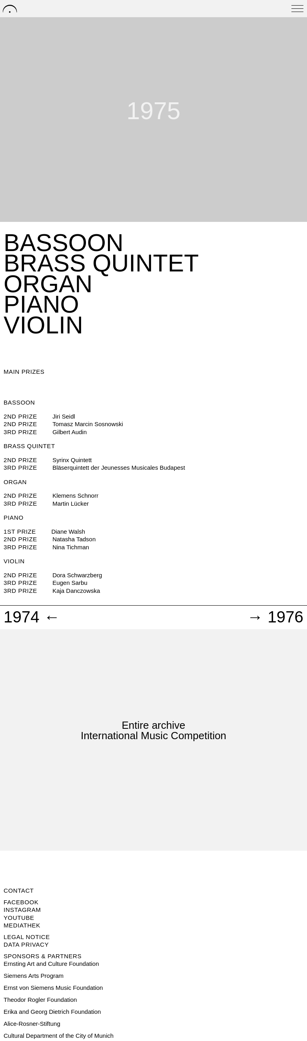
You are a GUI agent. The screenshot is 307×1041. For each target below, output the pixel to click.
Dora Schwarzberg (77, 575)
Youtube (19, 917)
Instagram (22, 909)
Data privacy (26, 944)
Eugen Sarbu (70, 582)
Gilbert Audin (69, 432)
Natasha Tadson (74, 539)
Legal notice (27, 936)
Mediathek (22, 925)
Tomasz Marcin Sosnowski (87, 424)
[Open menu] (297, 9)
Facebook (21, 902)
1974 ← (32, 617)
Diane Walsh (68, 531)
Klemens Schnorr (75, 495)
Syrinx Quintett (72, 460)
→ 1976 (275, 617)
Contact (19, 890)
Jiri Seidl (63, 416)
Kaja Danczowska (76, 590)
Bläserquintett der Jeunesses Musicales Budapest (118, 467)
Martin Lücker (70, 503)
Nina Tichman (70, 547)
